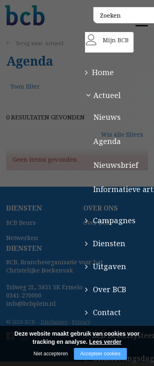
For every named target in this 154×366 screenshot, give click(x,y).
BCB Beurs (21, 227)
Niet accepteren (50, 354)
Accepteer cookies (100, 354)
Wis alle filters (124, 142)
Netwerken (22, 242)
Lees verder (105, 342)
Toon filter (26, 90)
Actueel (54, 43)
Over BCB (96, 227)
